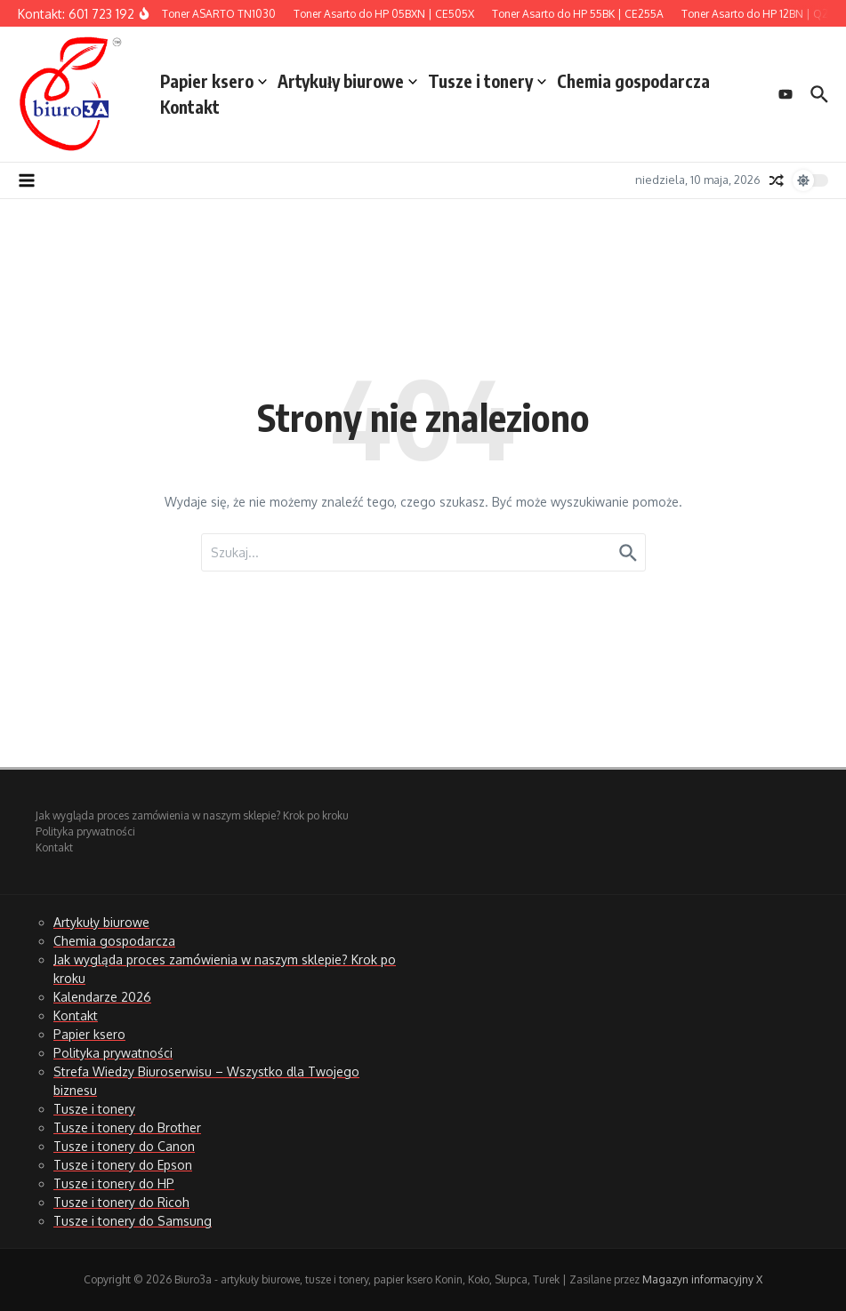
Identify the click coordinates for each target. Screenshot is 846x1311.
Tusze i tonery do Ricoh (121, 1202)
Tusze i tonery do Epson (122, 1164)
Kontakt (190, 106)
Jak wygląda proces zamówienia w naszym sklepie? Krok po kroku (192, 815)
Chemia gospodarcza (633, 81)
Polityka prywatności (85, 831)
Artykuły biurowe (347, 81)
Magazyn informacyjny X (702, 1279)
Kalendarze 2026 (102, 996)
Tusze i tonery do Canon (124, 1146)
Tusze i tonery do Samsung (132, 1220)
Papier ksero (213, 81)
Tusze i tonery (487, 81)
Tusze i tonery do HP (113, 1183)
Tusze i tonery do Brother (127, 1127)
